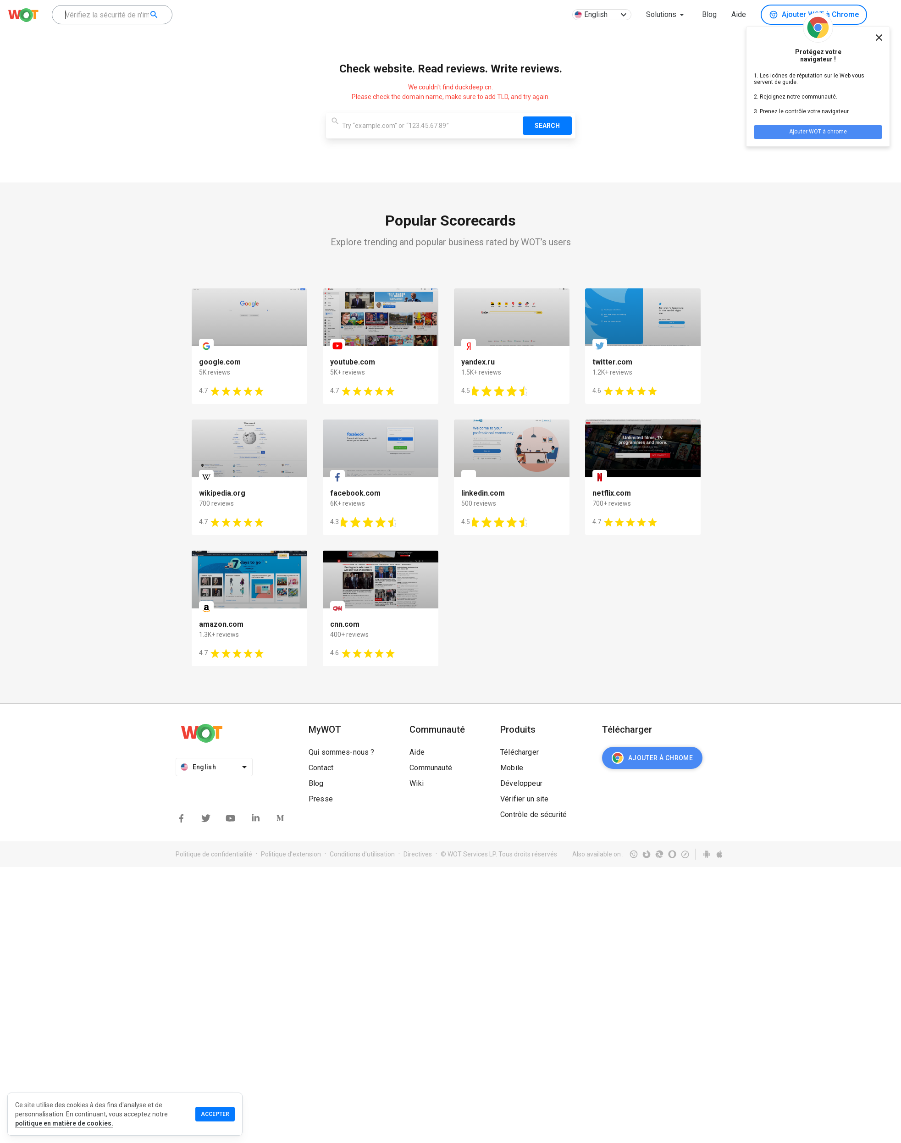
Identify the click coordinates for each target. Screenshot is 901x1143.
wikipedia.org (222, 493)
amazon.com (221, 624)
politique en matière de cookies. (64, 1123)
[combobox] (112, 15)
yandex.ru (478, 362)
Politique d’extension (291, 854)
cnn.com (344, 624)
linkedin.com (483, 493)
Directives (418, 854)
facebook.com (355, 493)
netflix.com (611, 493)
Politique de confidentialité (214, 854)
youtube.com (352, 362)
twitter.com (612, 362)
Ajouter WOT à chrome (818, 131)
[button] (667, 15)
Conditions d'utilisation (362, 854)
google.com (220, 362)
